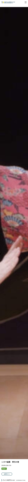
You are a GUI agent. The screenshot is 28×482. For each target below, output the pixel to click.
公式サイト (7, 474)
